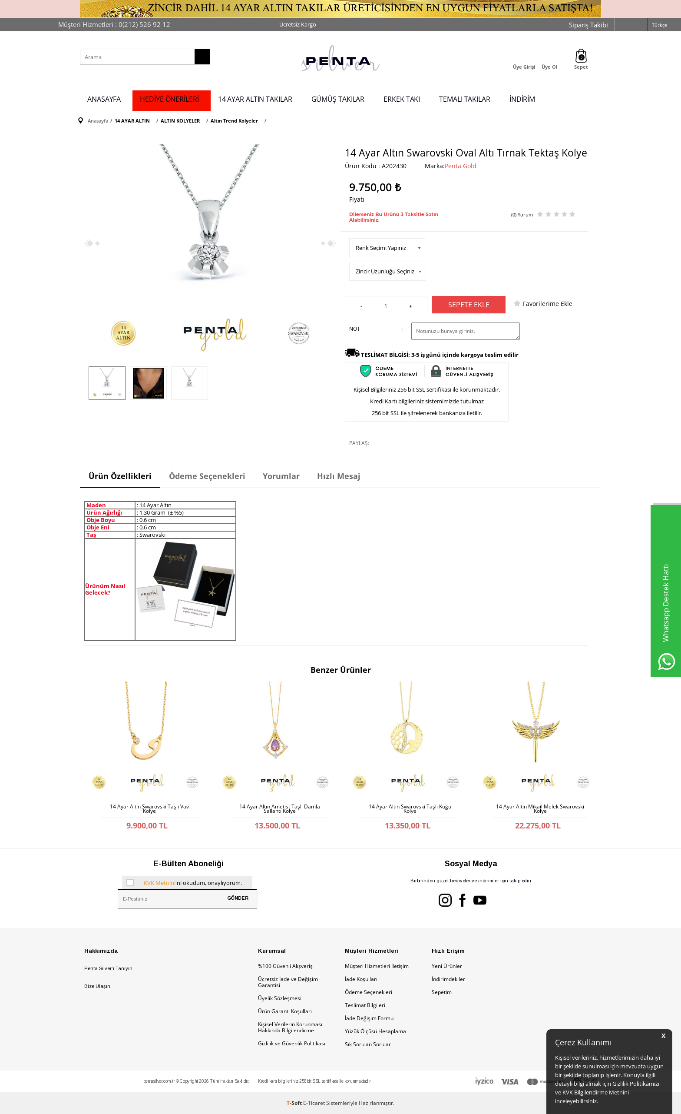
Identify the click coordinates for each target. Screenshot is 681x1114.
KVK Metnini (159, 883)
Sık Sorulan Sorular (368, 1044)
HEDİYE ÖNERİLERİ (169, 99)
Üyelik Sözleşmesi (279, 998)
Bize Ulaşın (97, 986)
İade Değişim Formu (369, 1018)
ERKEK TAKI (401, 99)
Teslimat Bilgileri (365, 1005)
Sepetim (442, 992)
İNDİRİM (522, 99)
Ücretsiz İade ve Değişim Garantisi (288, 982)
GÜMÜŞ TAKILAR (338, 99)
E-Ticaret (314, 1103)
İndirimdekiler (448, 979)
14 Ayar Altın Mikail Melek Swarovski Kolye (540, 809)
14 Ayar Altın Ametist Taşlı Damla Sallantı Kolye (279, 809)
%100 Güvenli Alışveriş (285, 966)
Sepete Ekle (468, 304)
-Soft (295, 1103)
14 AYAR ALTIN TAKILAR (255, 99)
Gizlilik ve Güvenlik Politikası (291, 1043)
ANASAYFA (104, 99)
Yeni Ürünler (447, 966)
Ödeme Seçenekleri (368, 992)
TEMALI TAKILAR (464, 99)
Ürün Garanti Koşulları (285, 1011)
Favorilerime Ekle (547, 303)
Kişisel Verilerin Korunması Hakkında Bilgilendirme (290, 1027)
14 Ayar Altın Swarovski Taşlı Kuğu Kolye (410, 809)
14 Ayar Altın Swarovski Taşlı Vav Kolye (149, 809)
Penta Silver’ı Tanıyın (108, 968)
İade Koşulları (361, 979)
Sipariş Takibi (588, 24)
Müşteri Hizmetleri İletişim (377, 966)
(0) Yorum (522, 214)
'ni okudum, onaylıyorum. (184, 882)
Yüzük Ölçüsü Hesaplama (375, 1031)
